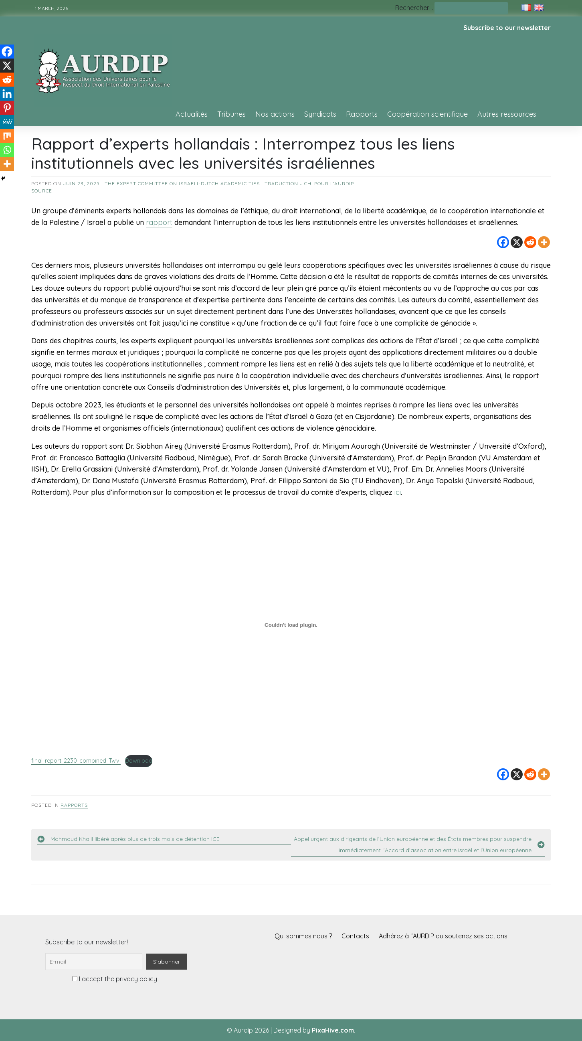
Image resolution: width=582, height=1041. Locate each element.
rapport (159, 222)
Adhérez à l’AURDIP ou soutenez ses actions (443, 936)
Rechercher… (414, 8)
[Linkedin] (7, 94)
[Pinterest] (7, 108)
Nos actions (275, 114)
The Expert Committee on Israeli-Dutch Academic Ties (182, 183)
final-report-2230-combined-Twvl (76, 760)
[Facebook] (503, 242)
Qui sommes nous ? (303, 936)
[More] (544, 242)
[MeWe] (7, 122)
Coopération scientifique (427, 114)
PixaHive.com (333, 1030)
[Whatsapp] (7, 150)
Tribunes (231, 114)
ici (397, 492)
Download (138, 760)
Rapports (362, 114)
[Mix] (7, 136)
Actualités (192, 114)
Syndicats (320, 114)
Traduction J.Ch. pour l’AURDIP (309, 183)
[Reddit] (530, 242)
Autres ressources (506, 114)
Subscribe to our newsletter (507, 28)
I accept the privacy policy (114, 979)
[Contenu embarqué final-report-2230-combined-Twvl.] (291, 625)
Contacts (355, 936)
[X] (517, 242)
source (41, 191)
